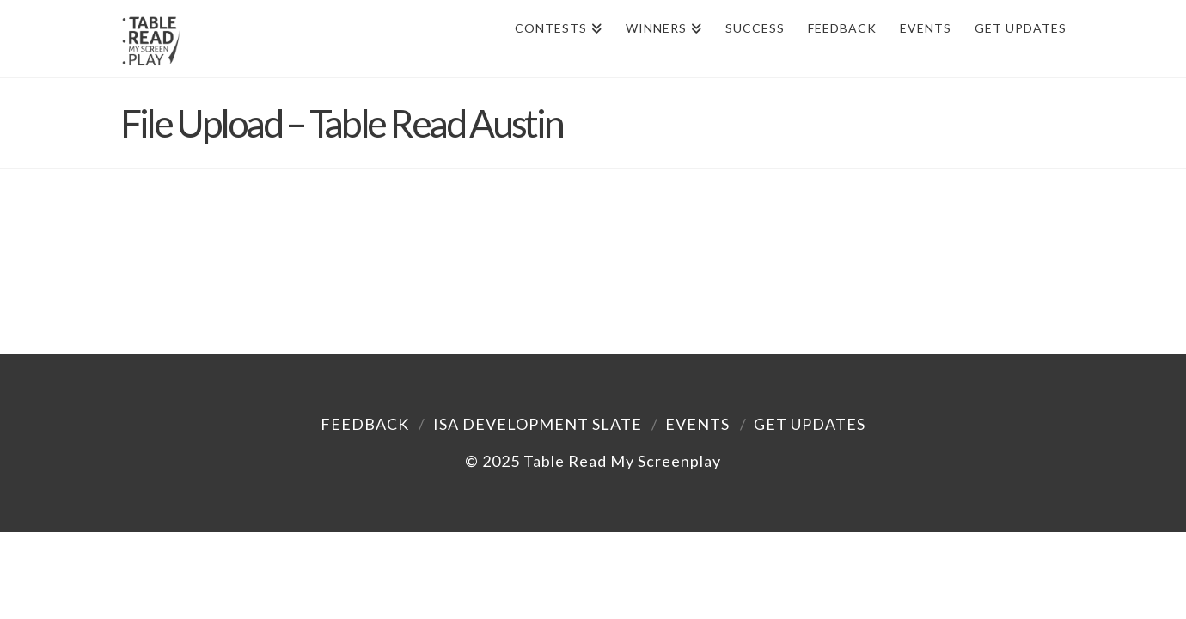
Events (697, 423)
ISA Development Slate (537, 423)
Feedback (365, 423)
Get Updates (809, 423)
